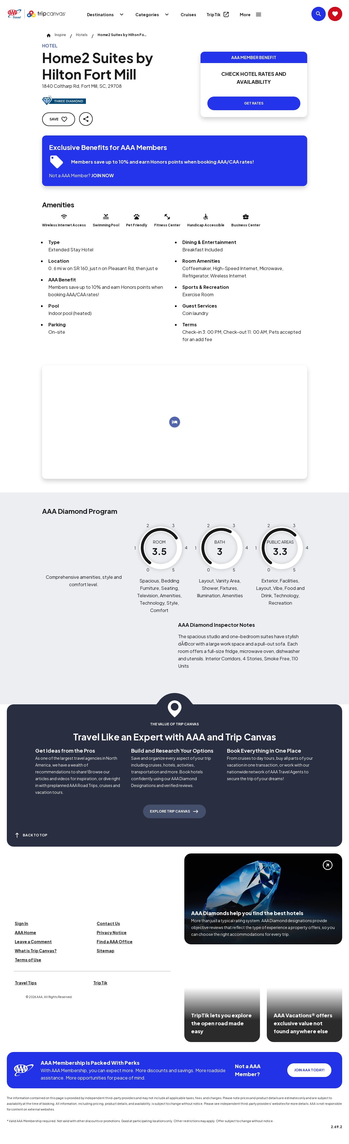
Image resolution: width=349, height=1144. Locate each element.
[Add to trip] (175, 422)
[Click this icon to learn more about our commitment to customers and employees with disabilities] (15, 1045)
